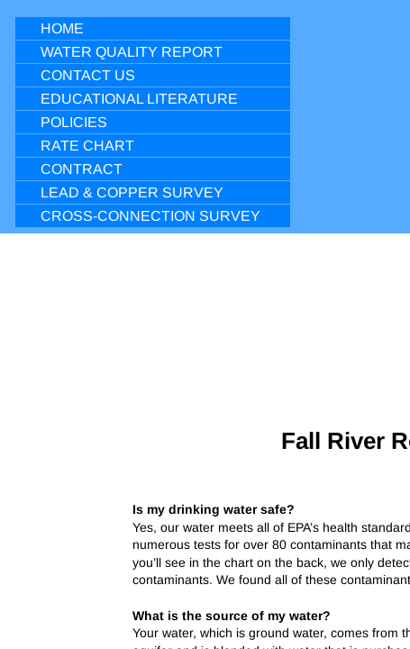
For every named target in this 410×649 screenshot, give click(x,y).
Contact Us (88, 75)
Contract (82, 169)
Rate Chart (87, 145)
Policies (74, 122)
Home (62, 28)
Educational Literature (139, 98)
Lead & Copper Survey (132, 192)
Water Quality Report (132, 51)
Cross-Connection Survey (150, 216)
